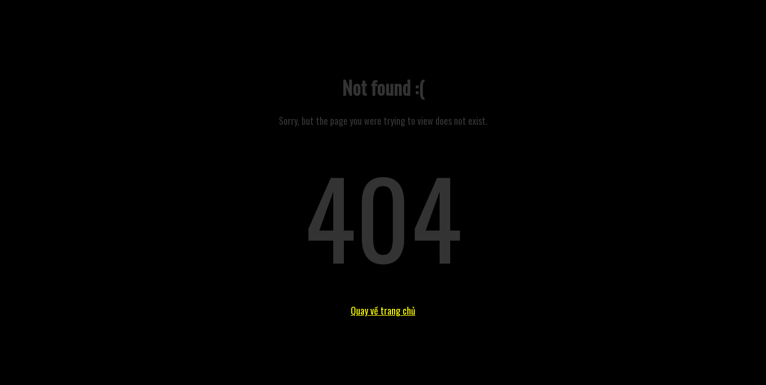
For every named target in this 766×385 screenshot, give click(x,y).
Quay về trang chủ (383, 310)
